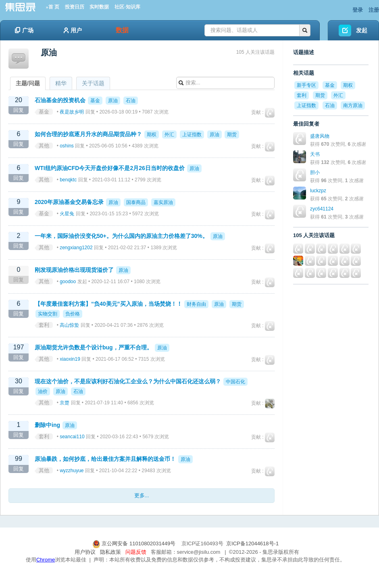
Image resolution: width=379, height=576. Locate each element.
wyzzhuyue (71, 470)
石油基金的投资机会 (60, 100)
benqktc (68, 180)
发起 (361, 30)
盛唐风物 (319, 136)
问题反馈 (135, 552)
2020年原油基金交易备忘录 (69, 202)
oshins (67, 146)
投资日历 (74, 7)
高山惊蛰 (69, 325)
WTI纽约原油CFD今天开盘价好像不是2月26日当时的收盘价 (110, 168)
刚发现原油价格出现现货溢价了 (74, 270)
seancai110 (72, 436)
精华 (61, 83)
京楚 (64, 403)
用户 (73, 30)
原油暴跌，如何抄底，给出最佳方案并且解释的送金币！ (105, 459)
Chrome (45, 560)
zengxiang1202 (76, 247)
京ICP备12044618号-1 (252, 543)
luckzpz (318, 190)
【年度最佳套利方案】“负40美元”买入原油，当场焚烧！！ (108, 304)
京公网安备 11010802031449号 (134, 543)
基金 (44, 112)
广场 (24, 30)
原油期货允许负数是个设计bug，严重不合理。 (93, 347)
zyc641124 (321, 209)
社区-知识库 (127, 7)
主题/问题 (28, 83)
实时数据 (99, 7)
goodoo (68, 281)
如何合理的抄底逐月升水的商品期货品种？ (88, 134)
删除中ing (47, 425)
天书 (315, 154)
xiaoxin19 (70, 359)
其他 (44, 146)
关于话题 (93, 83)
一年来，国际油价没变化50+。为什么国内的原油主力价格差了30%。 (121, 236)
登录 (357, 10)
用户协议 (85, 552)
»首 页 (52, 7)
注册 (374, 10)
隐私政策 (110, 552)
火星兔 (67, 214)
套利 (44, 325)
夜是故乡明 (72, 112)
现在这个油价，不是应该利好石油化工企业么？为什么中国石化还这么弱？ (128, 381)
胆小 (315, 172)
